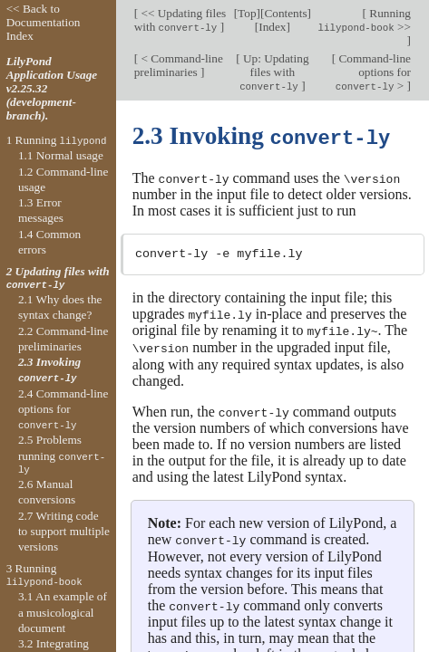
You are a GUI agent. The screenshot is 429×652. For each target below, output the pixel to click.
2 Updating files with (58, 278)
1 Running (56, 140)
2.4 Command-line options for (63, 409)
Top (247, 13)
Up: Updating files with (273, 72)
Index (272, 27)
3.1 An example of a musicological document (62, 612)
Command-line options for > (373, 72)
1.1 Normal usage (60, 155)
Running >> (364, 20)
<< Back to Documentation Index (43, 22)
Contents (285, 13)
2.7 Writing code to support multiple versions (64, 531)
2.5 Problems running (61, 454)
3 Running (44, 575)
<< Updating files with (180, 20)
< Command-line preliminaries (178, 65)
